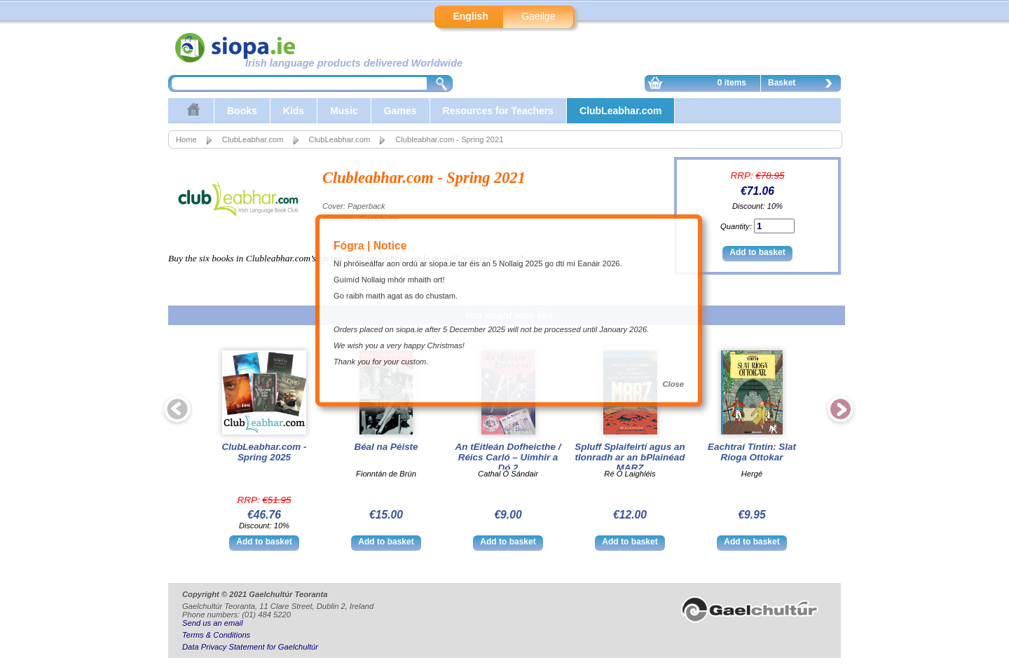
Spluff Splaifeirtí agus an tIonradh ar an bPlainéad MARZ (630, 457)
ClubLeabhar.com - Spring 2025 (264, 451)
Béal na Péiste (386, 446)
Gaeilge (538, 16)
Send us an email (212, 623)
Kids (293, 110)
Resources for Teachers (498, 110)
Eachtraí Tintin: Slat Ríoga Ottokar (752, 451)
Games (400, 110)
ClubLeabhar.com (620, 110)
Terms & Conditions (216, 635)
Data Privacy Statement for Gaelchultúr (250, 647)
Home (186, 139)
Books (242, 110)
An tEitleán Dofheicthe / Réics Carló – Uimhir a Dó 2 (508, 457)
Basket (803, 85)
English (470, 16)
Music (344, 110)
